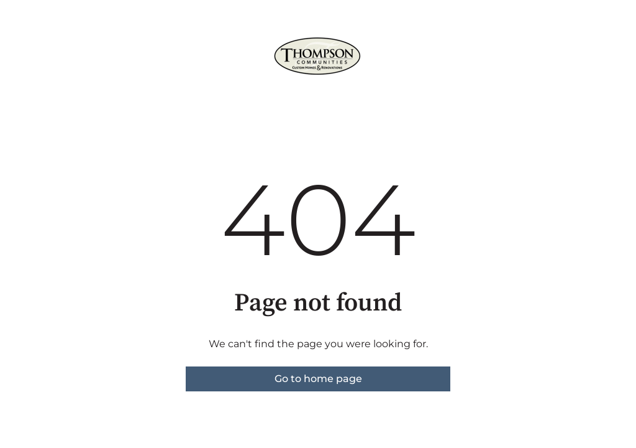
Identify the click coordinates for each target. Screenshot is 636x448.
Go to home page (318, 379)
